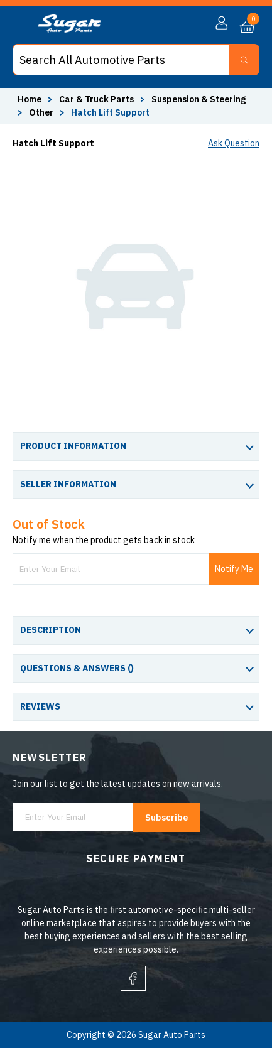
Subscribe (166, 817)
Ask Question (233, 143)
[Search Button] (244, 59)
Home (29, 99)
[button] (221, 23)
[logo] (69, 29)
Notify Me (234, 569)
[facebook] (133, 978)
